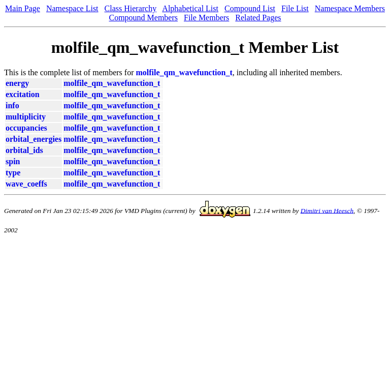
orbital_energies (33, 139)
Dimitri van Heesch (327, 210)
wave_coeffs (26, 183)
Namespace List (72, 8)
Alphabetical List (190, 8)
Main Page (22, 8)
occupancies (26, 128)
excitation (23, 94)
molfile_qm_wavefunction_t (184, 72)
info (12, 105)
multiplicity (26, 116)
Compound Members (143, 17)
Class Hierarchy (131, 8)
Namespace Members (350, 8)
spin (13, 161)
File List (295, 8)
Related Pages (258, 17)
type (13, 172)
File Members (206, 17)
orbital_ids (24, 150)
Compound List (249, 8)
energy (17, 83)
